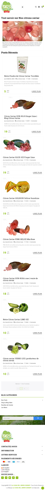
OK (38, 418)
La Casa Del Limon (9, 121)
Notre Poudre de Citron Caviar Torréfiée (21, 76)
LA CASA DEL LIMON (9, 78)
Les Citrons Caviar (21, 78)
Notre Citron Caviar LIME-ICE (16, 319)
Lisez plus (36, 91)
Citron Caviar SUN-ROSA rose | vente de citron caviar (20, 279)
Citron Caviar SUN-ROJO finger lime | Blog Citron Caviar (20, 117)
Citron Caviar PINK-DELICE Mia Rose (19, 239)
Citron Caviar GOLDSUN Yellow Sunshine (21, 198)
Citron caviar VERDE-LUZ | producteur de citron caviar (21, 359)
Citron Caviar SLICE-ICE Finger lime (19, 157)
